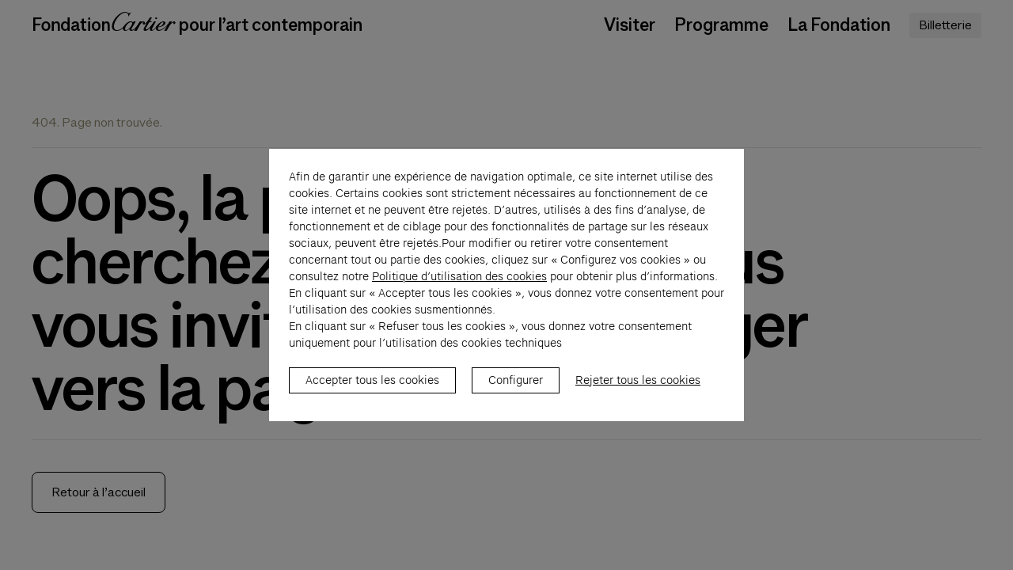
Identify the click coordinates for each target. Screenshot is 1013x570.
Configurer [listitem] (515, 388)
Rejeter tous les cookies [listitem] (637, 388)
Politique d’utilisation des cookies (459, 285)
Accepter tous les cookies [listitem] (372, 388)
